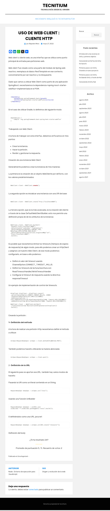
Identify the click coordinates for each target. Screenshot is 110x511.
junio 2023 (83, 122)
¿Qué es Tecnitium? (61, 20)
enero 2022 (83, 161)
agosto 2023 (83, 114)
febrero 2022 (84, 157)
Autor (76, 20)
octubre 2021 (84, 170)
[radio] (36, 445)
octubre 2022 (84, 139)
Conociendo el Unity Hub (87, 83)
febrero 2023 (84, 131)
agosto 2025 (83, 101)
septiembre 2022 (85, 144)
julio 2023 (82, 118)
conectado (33, 490)
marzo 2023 (83, 127)
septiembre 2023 (85, 109)
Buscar (81, 32)
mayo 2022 (83, 148)
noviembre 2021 (84, 165)
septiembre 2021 (85, 174)
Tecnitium (55, 6)
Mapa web (44, 20)
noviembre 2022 (85, 135)
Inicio (34, 20)
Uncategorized (23, 457)
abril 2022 (82, 152)
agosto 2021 (83, 178)
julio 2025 (82, 105)
